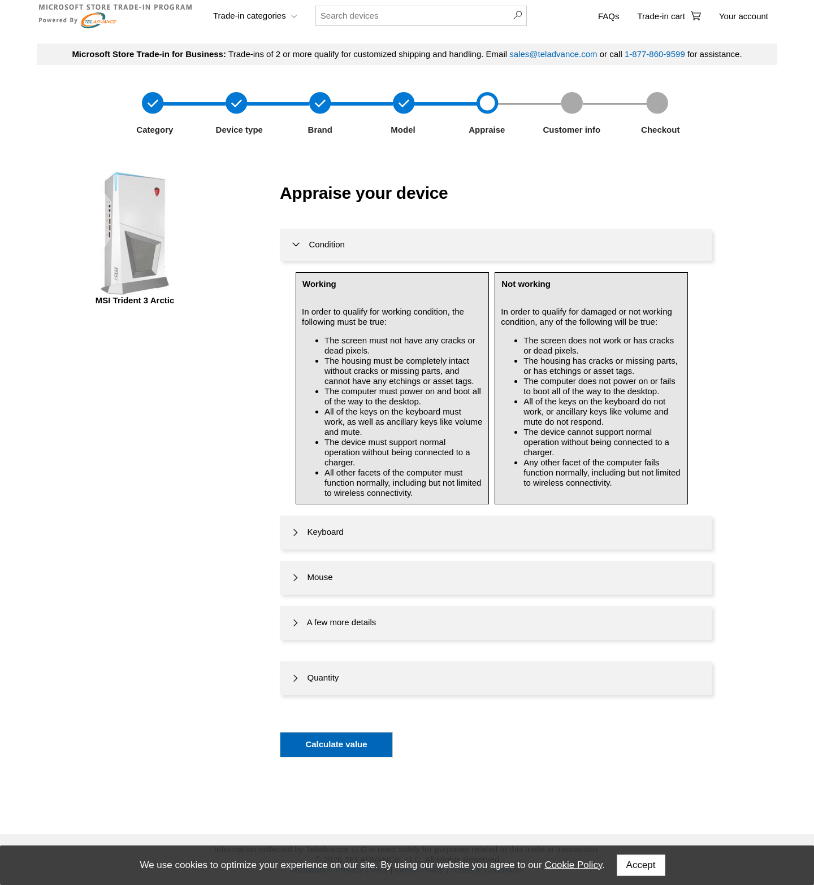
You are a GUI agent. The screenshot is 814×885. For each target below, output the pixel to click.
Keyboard (317, 532)
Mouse (311, 578)
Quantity (314, 678)
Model (401, 129)
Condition (317, 245)
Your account (743, 16)
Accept (641, 865)
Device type (238, 129)
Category (153, 129)
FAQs (609, 16)
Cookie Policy (573, 864)
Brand (317, 129)
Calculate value (336, 744)
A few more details (333, 623)
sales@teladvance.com (553, 54)
